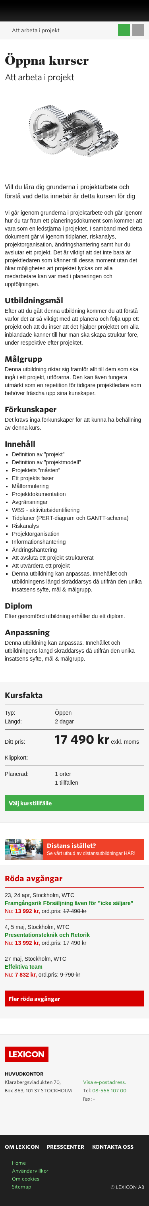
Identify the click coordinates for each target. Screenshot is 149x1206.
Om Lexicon (22, 1147)
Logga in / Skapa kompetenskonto (124, 30)
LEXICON (25, 10)
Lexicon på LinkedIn (21, 1117)
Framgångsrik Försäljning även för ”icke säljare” (69, 903)
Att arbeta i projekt (36, 30)
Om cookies (25, 1179)
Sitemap (21, 1187)
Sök (139, 11)
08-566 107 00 (109, 1091)
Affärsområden (131, 11)
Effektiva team (24, 967)
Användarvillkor (30, 1171)
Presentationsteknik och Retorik (47, 935)
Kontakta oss (113, 1147)
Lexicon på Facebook (32, 1117)
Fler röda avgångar (34, 999)
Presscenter (65, 1147)
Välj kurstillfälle (30, 803)
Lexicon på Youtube (9, 1117)
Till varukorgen (138, 30)
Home (19, 1163)
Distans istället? (71, 845)
